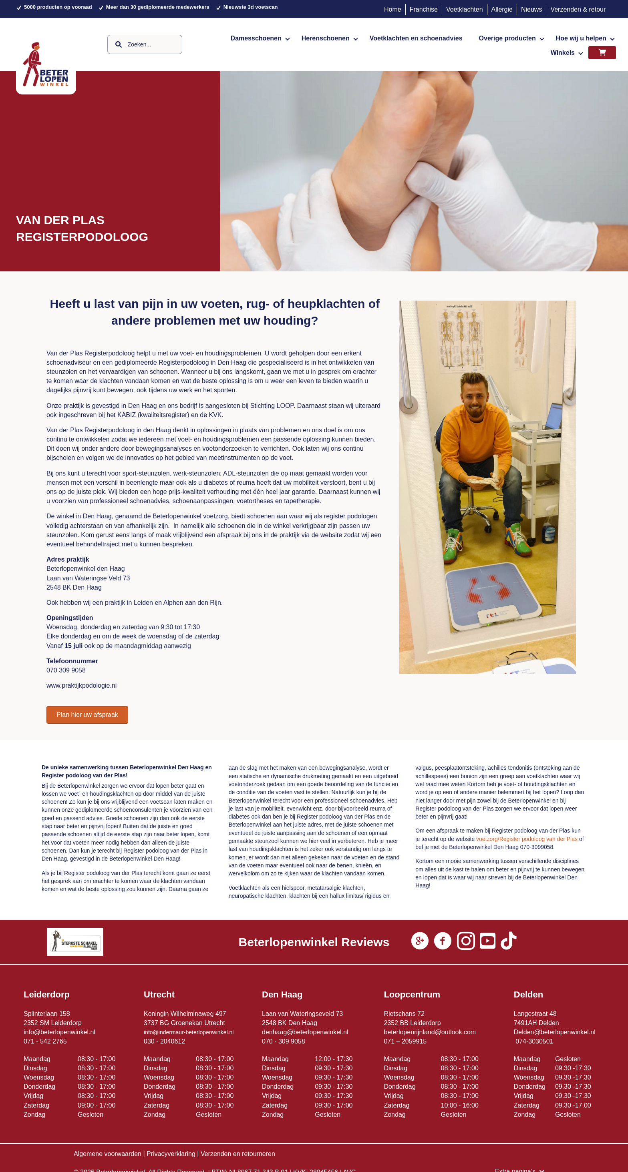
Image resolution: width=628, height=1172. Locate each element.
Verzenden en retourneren (238, 1153)
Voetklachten (464, 9)
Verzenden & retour (578, 9)
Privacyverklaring (171, 1153)
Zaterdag (36, 1105)
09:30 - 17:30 (333, 1068)
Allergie (502, 9)
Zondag (34, 1114)
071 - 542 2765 (45, 1041)
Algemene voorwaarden (107, 1153)
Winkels (563, 52)
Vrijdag (33, 1095)
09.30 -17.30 (574, 1068)
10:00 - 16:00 (460, 1105)
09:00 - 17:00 (96, 1105)
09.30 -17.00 (573, 1105)
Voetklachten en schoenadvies (416, 38)
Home (392, 9)
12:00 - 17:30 (333, 1059)
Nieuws (531, 9)
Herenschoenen (326, 38)
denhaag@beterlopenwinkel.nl (305, 1032)
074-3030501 (534, 1041)
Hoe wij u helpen (581, 38)
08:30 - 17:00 (96, 1059)
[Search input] (144, 44)
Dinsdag (35, 1068)
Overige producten (507, 38)
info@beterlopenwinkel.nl (59, 1032)
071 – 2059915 (405, 1041)
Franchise (424, 9)
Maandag (37, 1059)
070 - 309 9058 (283, 1041)
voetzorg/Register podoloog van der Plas (527, 839)
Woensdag (39, 1077)
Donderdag (39, 1086)
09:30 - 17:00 (333, 1105)
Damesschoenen (256, 38)
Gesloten (90, 1114)
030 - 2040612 (164, 1041)
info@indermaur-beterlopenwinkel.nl (188, 1032)
